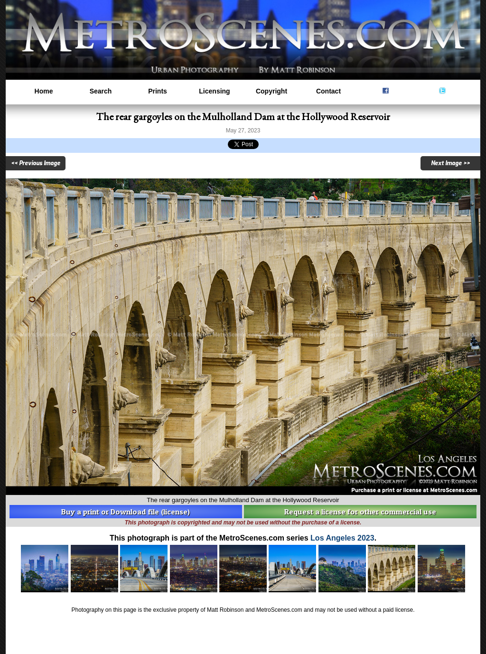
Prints (157, 91)
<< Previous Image (35, 163)
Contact (328, 91)
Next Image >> (450, 163)
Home (44, 91)
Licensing (214, 91)
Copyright (271, 91)
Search (101, 91)
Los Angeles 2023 (342, 538)
